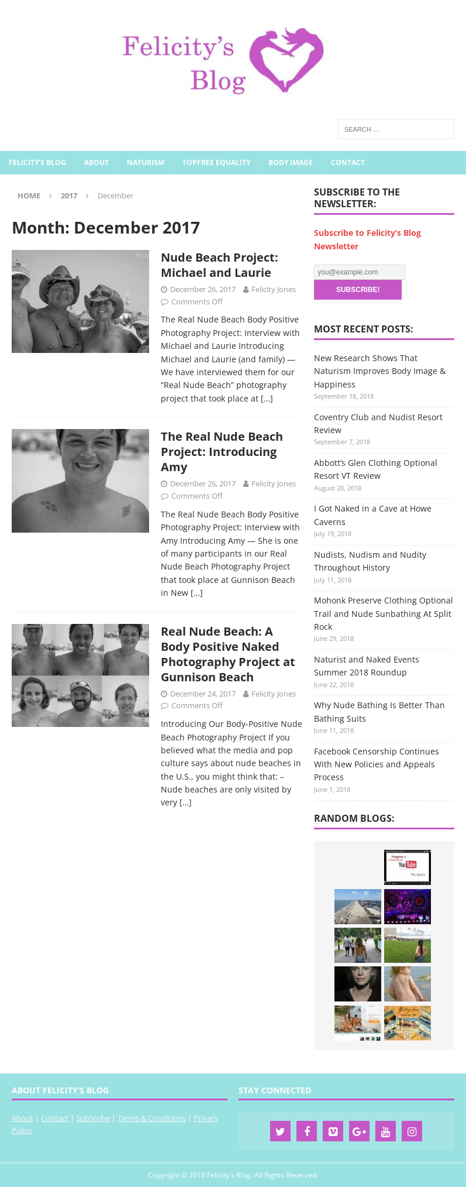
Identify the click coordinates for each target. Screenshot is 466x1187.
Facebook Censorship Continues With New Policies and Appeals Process (376, 764)
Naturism (145, 162)
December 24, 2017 (203, 693)
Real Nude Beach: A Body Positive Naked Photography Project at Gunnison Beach (228, 654)
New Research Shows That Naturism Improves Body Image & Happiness (380, 371)
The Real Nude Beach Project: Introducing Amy (222, 451)
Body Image (290, 162)
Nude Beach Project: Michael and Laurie (219, 264)
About (96, 162)
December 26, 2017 (203, 289)
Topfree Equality (216, 162)
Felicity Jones (273, 289)
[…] (267, 398)
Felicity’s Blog (37, 162)
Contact (348, 162)
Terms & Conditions (152, 1118)
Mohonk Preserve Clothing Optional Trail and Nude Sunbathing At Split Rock (383, 613)
